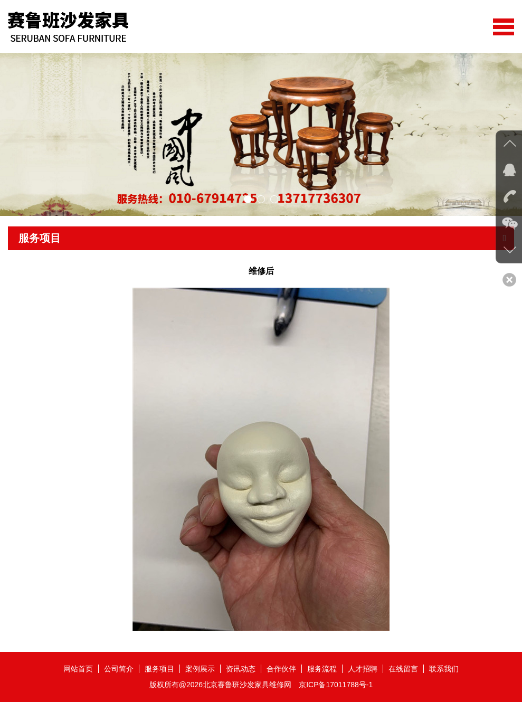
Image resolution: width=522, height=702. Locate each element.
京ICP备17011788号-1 (336, 684)
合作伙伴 (281, 669)
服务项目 (159, 669)
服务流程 (322, 669)
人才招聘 (362, 669)
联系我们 (444, 669)
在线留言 (403, 669)
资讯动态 (240, 669)
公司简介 (119, 669)
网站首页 (78, 669)
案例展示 (200, 669)
